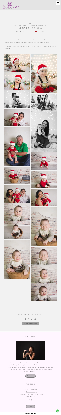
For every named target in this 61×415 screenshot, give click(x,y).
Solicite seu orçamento (30, 323)
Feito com (30, 413)
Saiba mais (30, 376)
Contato (30, 406)
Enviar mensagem (31, 392)
